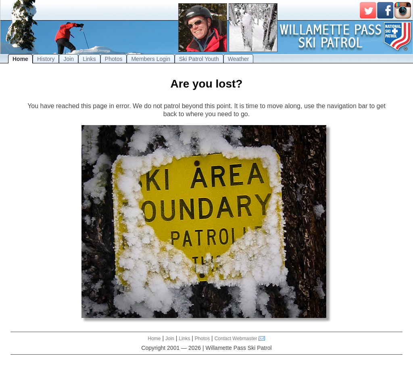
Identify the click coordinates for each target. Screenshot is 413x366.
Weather (238, 59)
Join (68, 59)
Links (89, 59)
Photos (114, 59)
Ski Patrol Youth (199, 59)
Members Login (150, 59)
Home (20, 59)
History (46, 59)
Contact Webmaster (236, 338)
